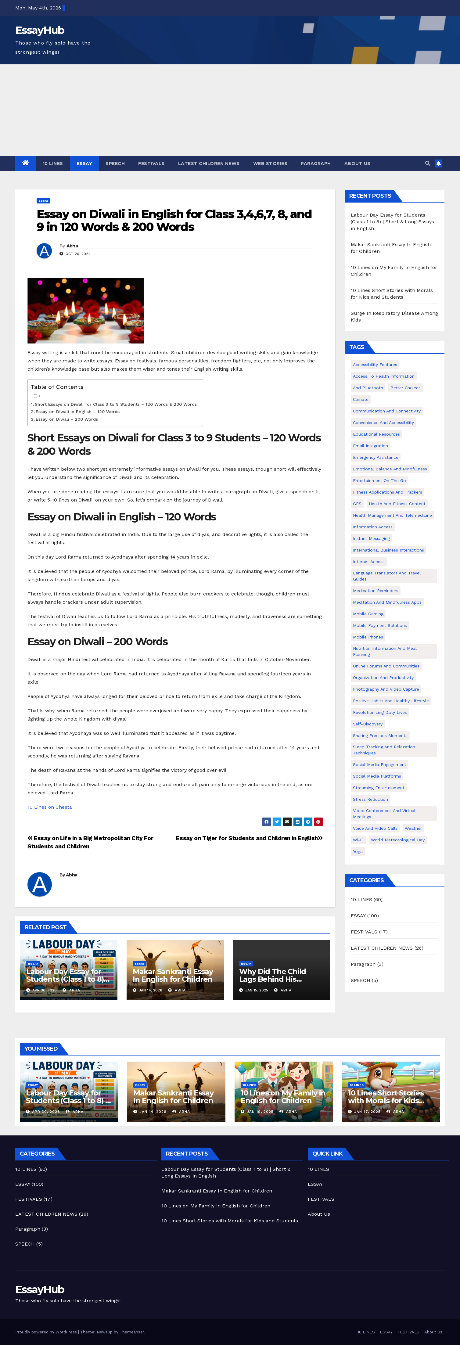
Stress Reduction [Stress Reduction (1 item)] (370, 799)
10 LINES (53, 163)
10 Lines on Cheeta (49, 807)
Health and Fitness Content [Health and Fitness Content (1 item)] (397, 503)
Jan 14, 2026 (153, 1111)
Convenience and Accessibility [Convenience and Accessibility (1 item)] (383, 422)
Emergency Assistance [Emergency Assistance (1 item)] (375, 457)
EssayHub (39, 30)
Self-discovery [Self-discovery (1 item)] (368, 723)
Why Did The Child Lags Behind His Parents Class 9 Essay (277, 979)
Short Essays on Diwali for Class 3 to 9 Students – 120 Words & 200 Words (116, 404)
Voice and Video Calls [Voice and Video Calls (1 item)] (375, 828)
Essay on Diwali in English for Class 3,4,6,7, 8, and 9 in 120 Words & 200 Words (174, 220)
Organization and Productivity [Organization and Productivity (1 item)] (383, 677)
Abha (72, 246)
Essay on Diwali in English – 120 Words (78, 411)
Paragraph (316, 163)
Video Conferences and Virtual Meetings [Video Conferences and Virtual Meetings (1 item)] (384, 813)
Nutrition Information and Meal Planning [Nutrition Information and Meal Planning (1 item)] (385, 651)
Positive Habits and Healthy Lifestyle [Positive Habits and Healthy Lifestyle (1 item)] (391, 700)
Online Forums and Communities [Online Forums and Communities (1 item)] (386, 666)
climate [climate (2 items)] (360, 399)
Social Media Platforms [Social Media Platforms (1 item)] (377, 776)
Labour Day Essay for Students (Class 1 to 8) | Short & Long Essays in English (392, 221)
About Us (357, 163)
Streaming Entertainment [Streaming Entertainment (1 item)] (378, 787)
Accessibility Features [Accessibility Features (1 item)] (375, 364)
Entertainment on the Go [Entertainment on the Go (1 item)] (379, 480)
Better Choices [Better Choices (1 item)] (405, 387)
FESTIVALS (151, 163)
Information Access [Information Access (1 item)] (373, 526)
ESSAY (84, 163)
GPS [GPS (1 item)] (357, 503)
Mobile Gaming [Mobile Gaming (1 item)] (368, 613)
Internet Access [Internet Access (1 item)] (369, 561)
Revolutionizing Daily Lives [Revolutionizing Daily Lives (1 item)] (380, 712)
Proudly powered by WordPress (46, 1332)
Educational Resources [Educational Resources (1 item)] (376, 434)
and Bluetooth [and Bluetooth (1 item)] (368, 387)
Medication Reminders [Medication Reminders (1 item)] (375, 590)
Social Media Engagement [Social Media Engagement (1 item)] (379, 764)
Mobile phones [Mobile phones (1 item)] (368, 637)
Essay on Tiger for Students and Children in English (249, 838)
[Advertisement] (230, 110)
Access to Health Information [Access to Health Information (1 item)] (384, 376)
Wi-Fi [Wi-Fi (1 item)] (358, 839)
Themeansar (132, 1332)
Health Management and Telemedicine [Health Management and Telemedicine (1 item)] (392, 515)
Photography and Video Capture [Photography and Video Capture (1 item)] (386, 689)
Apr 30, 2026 (46, 1111)
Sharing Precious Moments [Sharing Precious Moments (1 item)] (380, 735)
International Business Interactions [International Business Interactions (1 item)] (388, 550)
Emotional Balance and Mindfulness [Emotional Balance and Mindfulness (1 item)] (390, 468)
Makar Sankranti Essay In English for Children (173, 975)
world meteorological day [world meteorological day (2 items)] (398, 839)
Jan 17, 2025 (367, 1111)
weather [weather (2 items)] (413, 828)
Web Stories (270, 163)
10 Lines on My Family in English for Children (283, 1096)
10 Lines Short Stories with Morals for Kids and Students (386, 1100)
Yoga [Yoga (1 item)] (358, 851)
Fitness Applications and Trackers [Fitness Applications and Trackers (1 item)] (387, 492)
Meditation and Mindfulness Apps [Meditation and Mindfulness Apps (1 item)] (387, 602)
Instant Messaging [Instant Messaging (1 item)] (371, 538)
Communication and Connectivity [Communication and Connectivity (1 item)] (387, 410)
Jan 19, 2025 (260, 1111)
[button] (427, 163)
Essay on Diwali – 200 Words (67, 419)
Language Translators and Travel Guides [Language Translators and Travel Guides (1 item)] (387, 575)
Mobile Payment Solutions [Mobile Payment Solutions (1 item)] (380, 625)
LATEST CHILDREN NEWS (209, 163)
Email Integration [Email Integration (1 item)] (370, 445)
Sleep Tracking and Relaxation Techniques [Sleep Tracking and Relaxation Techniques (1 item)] (384, 749)
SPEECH (115, 163)
